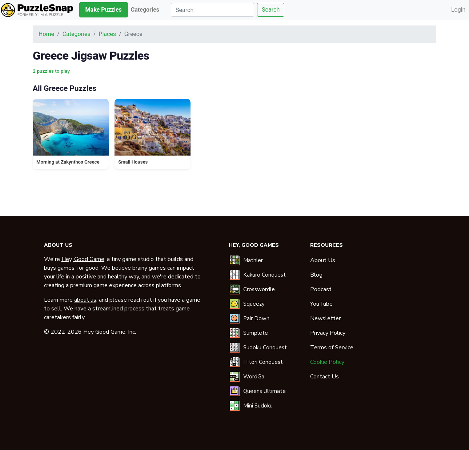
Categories (77, 34)
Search (271, 9)
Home (46, 34)
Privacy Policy (327, 333)
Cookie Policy (327, 362)
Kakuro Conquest (264, 274)
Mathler (253, 260)
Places (107, 34)
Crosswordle (259, 289)
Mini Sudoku (258, 405)
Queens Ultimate (264, 391)
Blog (316, 275)
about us (85, 300)
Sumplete (255, 333)
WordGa (253, 376)
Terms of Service (331, 347)
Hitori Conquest (263, 362)
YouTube (321, 304)
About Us (322, 260)
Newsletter (325, 318)
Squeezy (254, 304)
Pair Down (256, 318)
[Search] (212, 10)
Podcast (321, 289)
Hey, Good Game (82, 259)
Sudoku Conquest (265, 347)
